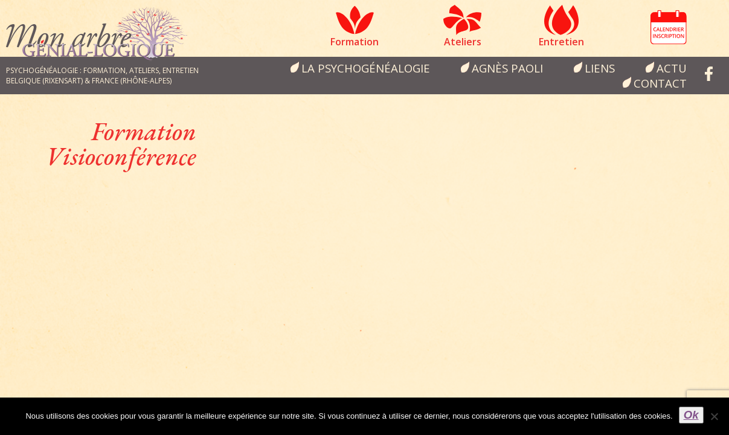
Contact (660, 83)
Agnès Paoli (507, 68)
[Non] (714, 416)
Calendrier (668, 27)
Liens (600, 68)
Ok (691, 414)
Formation (354, 41)
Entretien (561, 41)
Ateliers (462, 41)
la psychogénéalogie (365, 68)
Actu (672, 68)
